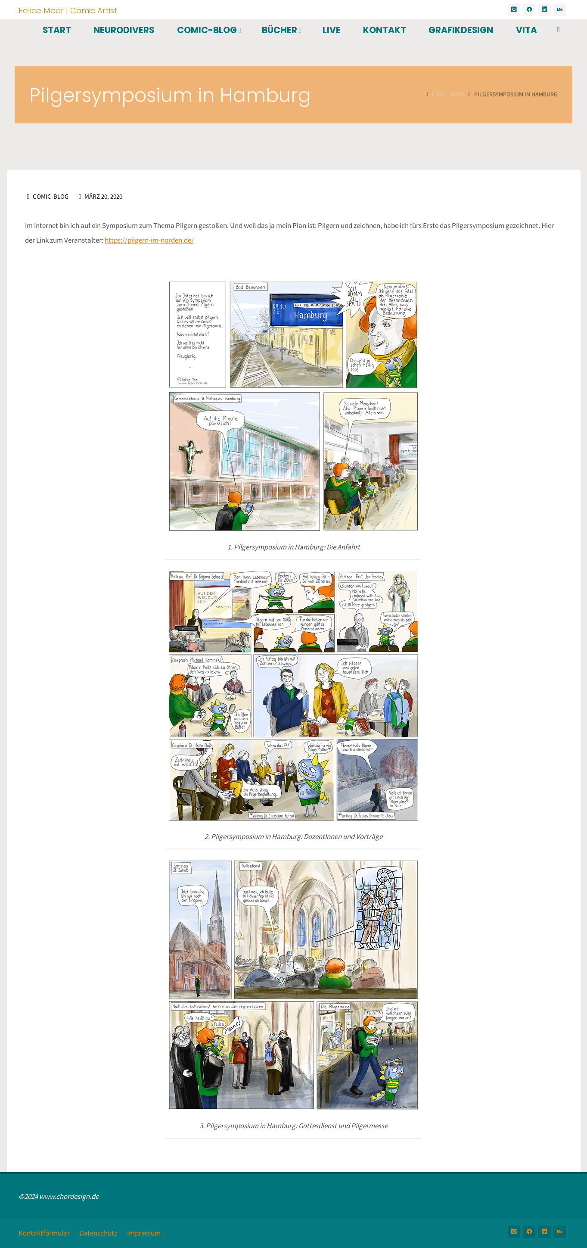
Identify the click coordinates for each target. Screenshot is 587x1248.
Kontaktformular (44, 1233)
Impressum (144, 1233)
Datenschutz (98, 1233)
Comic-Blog (50, 196)
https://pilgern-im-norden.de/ (149, 240)
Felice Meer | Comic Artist (68, 10)
